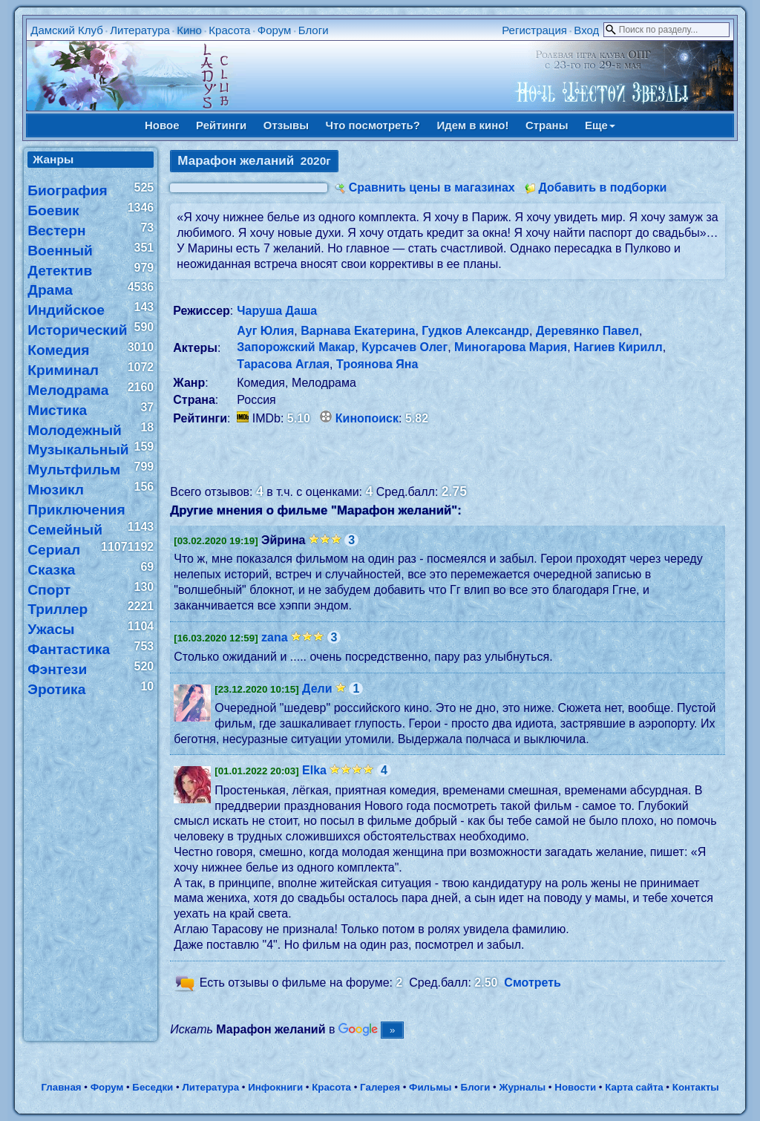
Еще (600, 125)
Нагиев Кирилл (618, 347)
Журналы (522, 1087)
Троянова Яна (377, 364)
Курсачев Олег (404, 347)
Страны (547, 125)
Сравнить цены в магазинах (432, 187)
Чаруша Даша (277, 310)
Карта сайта (634, 1087)
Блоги (313, 30)
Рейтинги (221, 125)
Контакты (695, 1087)
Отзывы (286, 125)
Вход (586, 30)
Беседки (152, 1087)
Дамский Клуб (66, 30)
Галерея (380, 1087)
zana (274, 637)
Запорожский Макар (296, 347)
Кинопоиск (367, 418)
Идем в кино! (472, 125)
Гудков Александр (475, 330)
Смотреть (532, 982)
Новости (575, 1087)
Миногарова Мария (510, 347)
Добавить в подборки (602, 187)
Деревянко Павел (587, 330)
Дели (317, 688)
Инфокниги (275, 1087)
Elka (314, 770)
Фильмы (430, 1087)
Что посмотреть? (373, 125)
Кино (189, 30)
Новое (162, 125)
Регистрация (534, 30)
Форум (275, 30)
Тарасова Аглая (283, 364)
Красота (229, 30)
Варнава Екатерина (358, 330)
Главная (61, 1087)
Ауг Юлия (265, 330)
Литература (140, 30)
